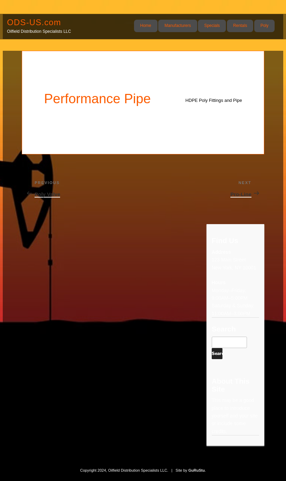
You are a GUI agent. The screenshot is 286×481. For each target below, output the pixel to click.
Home (145, 25)
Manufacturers (177, 25)
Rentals (240, 25)
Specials (212, 25)
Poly (264, 25)
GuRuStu (196, 470)
